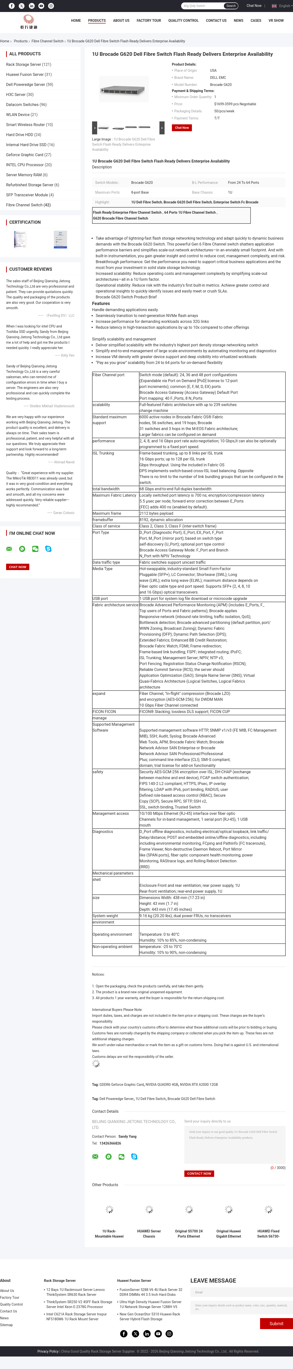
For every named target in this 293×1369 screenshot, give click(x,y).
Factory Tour (149, 21)
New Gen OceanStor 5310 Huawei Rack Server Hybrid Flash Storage (150, 1316)
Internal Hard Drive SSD (26, 144)
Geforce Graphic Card (24, 154)
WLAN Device (18, 114)
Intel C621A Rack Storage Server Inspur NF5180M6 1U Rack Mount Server (76, 1316)
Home (76, 21)
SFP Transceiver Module (27, 195)
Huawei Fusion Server (25, 74)
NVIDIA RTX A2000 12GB (199, 1085)
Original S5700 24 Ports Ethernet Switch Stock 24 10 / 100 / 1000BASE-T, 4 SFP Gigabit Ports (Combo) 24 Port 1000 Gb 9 (189, 1234)
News (238, 21)
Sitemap (6, 1325)
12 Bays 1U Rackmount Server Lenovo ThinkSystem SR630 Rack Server (75, 1292)
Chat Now (254, 6)
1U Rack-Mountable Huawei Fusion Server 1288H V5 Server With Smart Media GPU (109, 1234)
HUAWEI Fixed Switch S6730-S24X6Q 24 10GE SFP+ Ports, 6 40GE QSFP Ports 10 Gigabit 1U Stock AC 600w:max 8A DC (268, 1234)
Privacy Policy (48, 1351)
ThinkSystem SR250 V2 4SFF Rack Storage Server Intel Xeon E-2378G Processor (79, 1304)
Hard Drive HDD (19, 134)
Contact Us (216, 21)
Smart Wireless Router (25, 124)
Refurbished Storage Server (29, 185)
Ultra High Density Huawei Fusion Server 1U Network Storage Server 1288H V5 (150, 1304)
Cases (256, 21)
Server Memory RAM (24, 175)
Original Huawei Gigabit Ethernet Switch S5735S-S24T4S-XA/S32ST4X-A (228, 1234)
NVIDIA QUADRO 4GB (162, 1085)
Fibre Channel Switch (47, 41)
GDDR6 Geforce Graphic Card (122, 1085)
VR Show (276, 21)
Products (97, 21)
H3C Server (16, 94)
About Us (121, 21)
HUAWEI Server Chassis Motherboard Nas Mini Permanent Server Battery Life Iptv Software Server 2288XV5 (149, 1234)
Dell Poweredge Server (25, 84)
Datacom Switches (22, 104)
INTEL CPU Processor (25, 165)
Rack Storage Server (23, 64)
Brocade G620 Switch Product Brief (126, 297)
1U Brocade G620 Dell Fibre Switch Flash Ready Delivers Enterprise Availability (123, 144)
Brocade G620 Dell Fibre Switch (191, 1099)
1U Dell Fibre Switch (151, 1099)
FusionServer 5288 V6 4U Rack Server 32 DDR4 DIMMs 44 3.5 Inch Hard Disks (151, 1292)
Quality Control (183, 21)
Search (231, 6)
